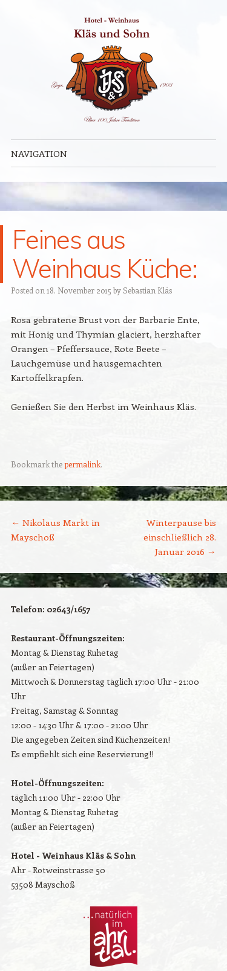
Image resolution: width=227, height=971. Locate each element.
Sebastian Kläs (147, 290)
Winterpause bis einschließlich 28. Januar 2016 (179, 536)
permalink (82, 464)
